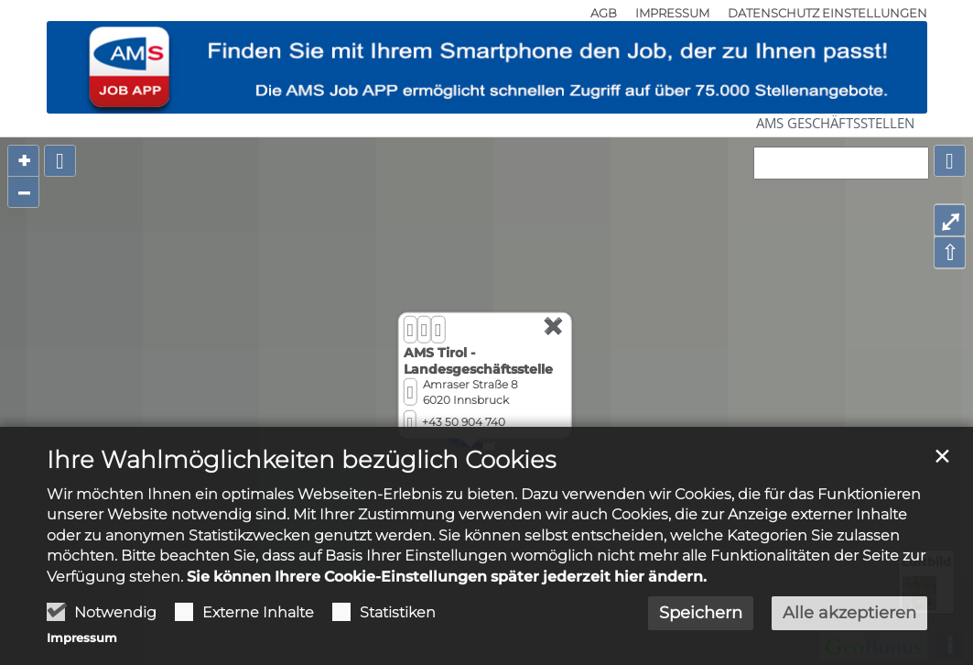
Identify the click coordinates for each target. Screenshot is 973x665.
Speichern (700, 613)
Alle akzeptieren (849, 613)
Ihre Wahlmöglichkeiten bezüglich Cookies (301, 459)
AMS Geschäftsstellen (835, 123)
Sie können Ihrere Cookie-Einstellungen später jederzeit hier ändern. (447, 576)
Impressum (82, 638)
